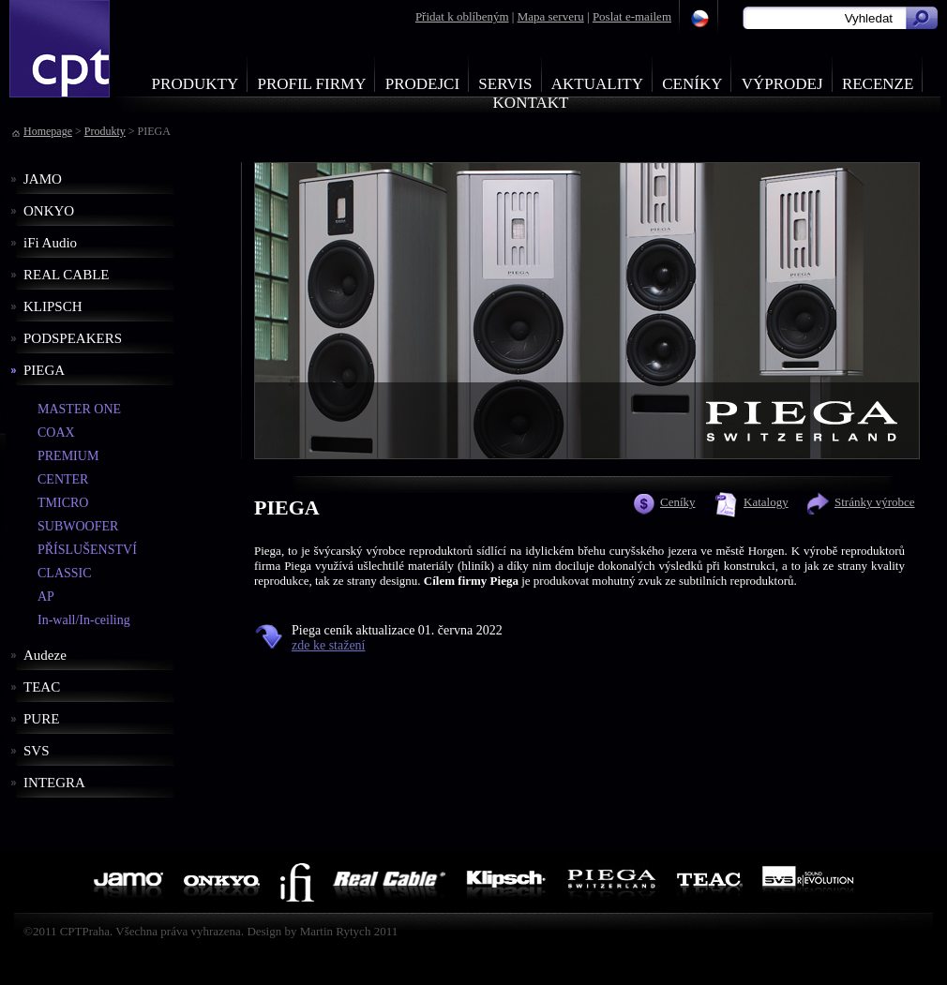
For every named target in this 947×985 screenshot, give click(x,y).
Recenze (878, 84)
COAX (56, 432)
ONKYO (48, 210)
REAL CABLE (66, 274)
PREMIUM (68, 456)
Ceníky (692, 84)
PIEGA (44, 370)
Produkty (195, 84)
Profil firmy (311, 84)
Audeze (45, 655)
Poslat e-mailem (632, 16)
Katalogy (766, 502)
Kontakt (531, 103)
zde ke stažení (329, 645)
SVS (36, 750)
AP (46, 597)
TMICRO (63, 503)
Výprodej (782, 84)
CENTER (63, 479)
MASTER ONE (79, 409)
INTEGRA (54, 782)
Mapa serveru (551, 16)
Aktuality (597, 84)
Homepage (47, 131)
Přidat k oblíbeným (462, 16)
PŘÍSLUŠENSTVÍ (87, 550)
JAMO (42, 179)
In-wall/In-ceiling (84, 620)
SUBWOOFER (78, 526)
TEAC (41, 686)
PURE (41, 718)
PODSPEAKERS (72, 338)
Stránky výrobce (874, 502)
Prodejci (422, 84)
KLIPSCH (53, 306)
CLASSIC (65, 573)
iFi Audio (50, 242)
